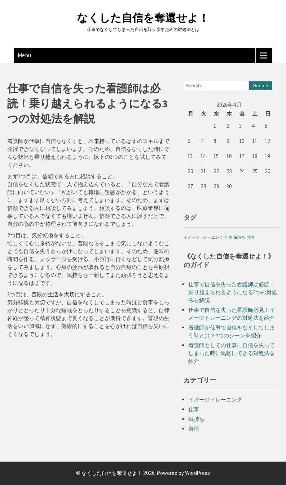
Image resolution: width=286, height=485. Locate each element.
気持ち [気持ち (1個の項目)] (239, 237)
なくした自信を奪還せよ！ (143, 18)
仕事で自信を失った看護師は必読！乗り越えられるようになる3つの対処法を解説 (232, 292)
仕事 (193, 409)
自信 (193, 428)
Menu (24, 55)
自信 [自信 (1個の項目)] (250, 237)
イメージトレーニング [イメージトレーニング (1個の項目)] (203, 237)
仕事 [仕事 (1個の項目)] (228, 237)
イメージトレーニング (215, 399)
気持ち (196, 419)
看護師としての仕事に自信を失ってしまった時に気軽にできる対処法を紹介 (231, 353)
